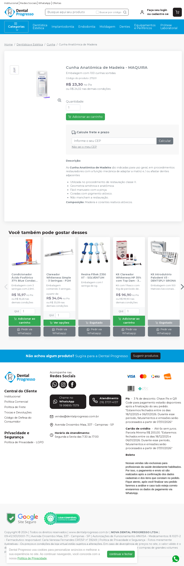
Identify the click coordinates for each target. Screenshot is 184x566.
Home (8, 44)
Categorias (16, 27)
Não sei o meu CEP (84, 147)
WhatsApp (44, 3)
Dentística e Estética (30, 44)
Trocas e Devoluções (17, 412)
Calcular (165, 141)
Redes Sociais (28, 3)
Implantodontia (63, 26)
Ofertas (56, 3)
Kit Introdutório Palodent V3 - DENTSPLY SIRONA (163, 277)
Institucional (11, 3)
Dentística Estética (40, 27)
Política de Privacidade (32, 558)
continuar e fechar (121, 554)
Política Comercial (16, 401)
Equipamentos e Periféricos (144, 27)
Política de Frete (15, 407)
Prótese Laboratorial (169, 27)
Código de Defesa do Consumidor (17, 419)
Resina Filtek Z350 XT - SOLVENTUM (93, 276)
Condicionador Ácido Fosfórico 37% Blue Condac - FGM (24, 277)
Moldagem (107, 26)
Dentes (124, 26)
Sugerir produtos (145, 356)
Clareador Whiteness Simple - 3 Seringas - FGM (58, 277)
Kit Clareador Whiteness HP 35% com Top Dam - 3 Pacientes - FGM (128, 277)
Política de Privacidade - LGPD (24, 442)
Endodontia (86, 26)
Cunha (51, 44)
